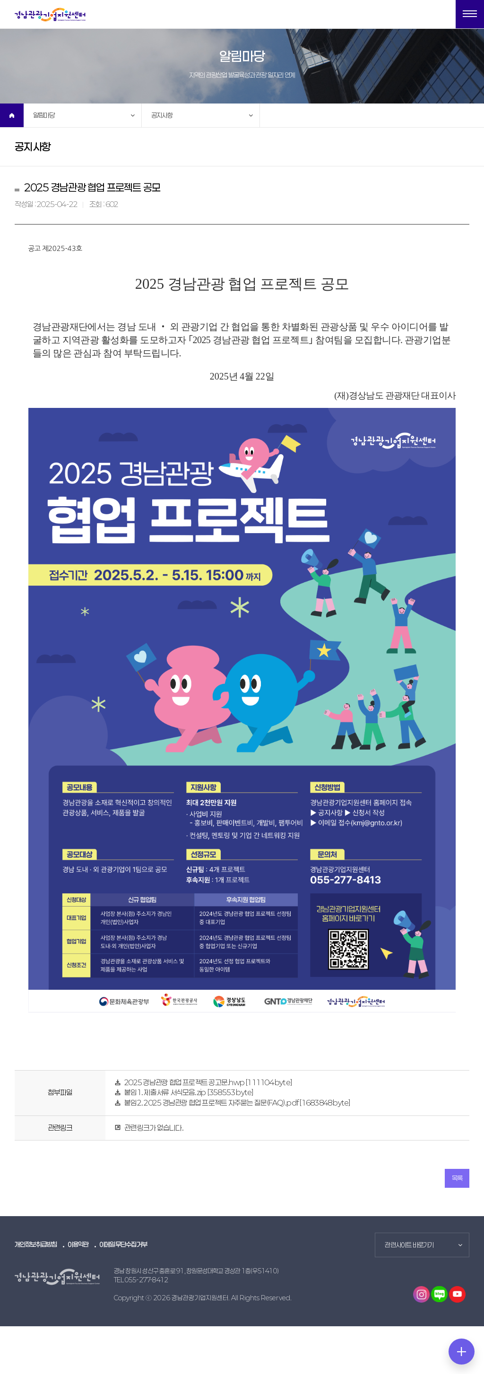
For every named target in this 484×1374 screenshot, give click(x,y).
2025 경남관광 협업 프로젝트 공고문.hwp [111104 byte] (208, 1082)
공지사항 (162, 115)
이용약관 (78, 1244)
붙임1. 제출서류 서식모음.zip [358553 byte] (188, 1092)
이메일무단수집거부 (123, 1244)
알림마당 (43, 115)
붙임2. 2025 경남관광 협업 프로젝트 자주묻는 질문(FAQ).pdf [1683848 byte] (237, 1102)
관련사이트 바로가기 (409, 1245)
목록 (457, 1178)
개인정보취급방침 (36, 1244)
